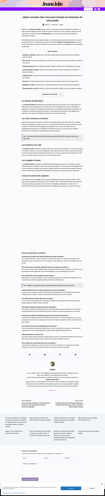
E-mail (46, 458)
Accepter (70, 488)
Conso (68, 9)
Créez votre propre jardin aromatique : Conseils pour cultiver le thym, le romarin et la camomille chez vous (40, 433)
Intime (74, 9)
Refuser (92, 488)
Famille (52, 9)
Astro (21, 9)
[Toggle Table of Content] (60, 94)
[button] (102, 484)
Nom (24, 458)
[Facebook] (95, 9)
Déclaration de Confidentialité (18, 493)
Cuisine (45, 9)
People (39, 9)
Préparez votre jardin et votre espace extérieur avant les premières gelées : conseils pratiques (64, 420)
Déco (26, 9)
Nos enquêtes (88, 9)
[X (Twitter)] (99, 9)
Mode (8, 9)
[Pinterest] (60, 355)
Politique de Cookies (6, 493)
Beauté (14, 9)
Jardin (32, 9)
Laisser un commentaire (30, 479)
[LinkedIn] (75, 355)
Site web (67, 458)
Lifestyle (60, 9)
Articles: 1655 (52, 390)
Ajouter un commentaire (30, 464)
